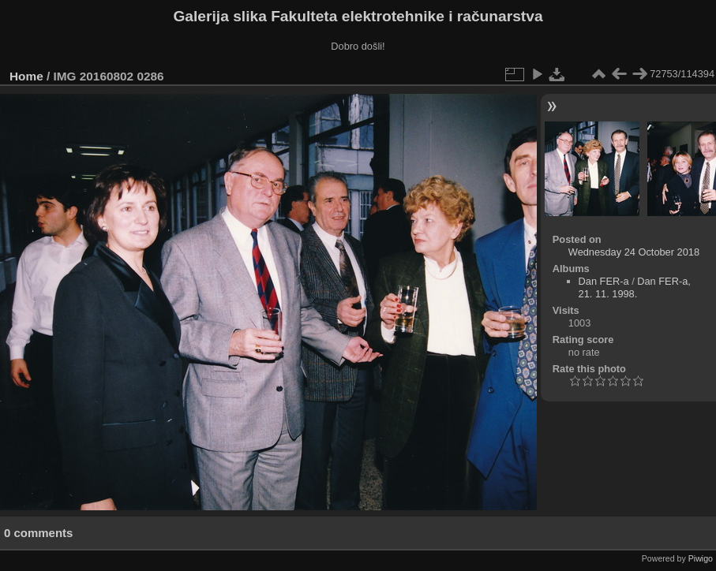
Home (26, 76)
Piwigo (700, 558)
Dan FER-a (604, 281)
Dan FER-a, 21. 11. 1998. (635, 287)
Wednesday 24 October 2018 (633, 252)
